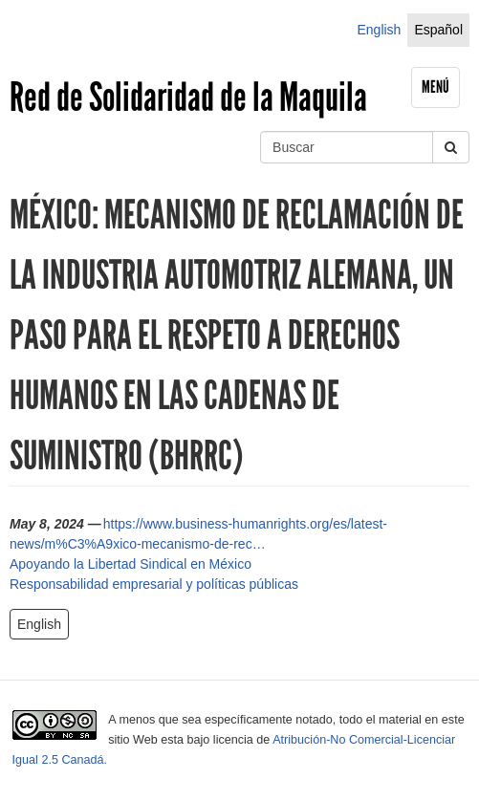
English (379, 29)
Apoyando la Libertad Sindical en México (130, 564)
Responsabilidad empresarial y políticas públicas (154, 584)
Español (438, 29)
